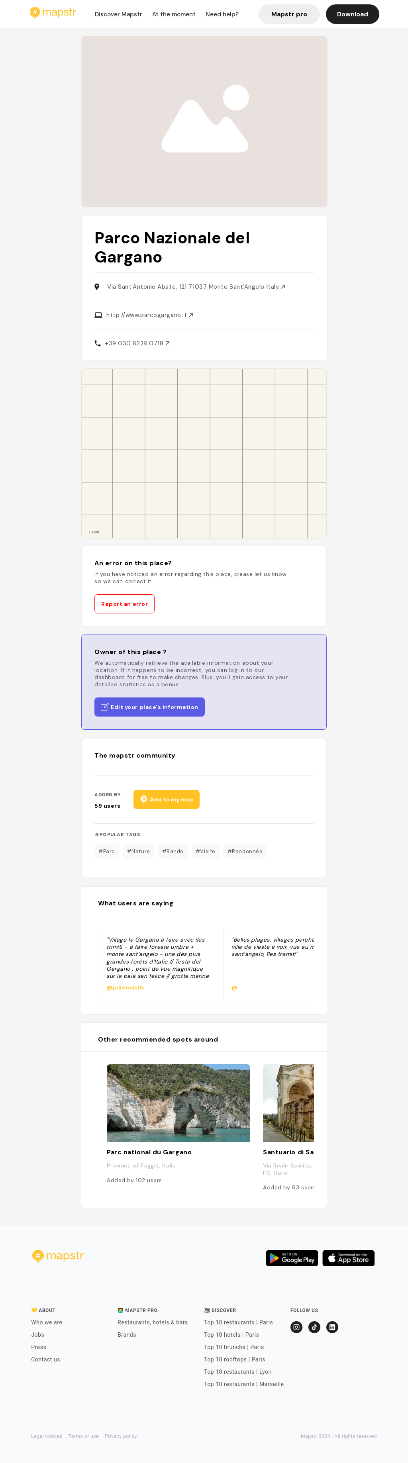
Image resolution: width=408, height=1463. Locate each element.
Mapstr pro (289, 14)
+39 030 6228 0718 (137, 343)
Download (352, 14)
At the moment (174, 14)
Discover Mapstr (118, 14)
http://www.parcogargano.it (149, 315)
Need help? (222, 14)
